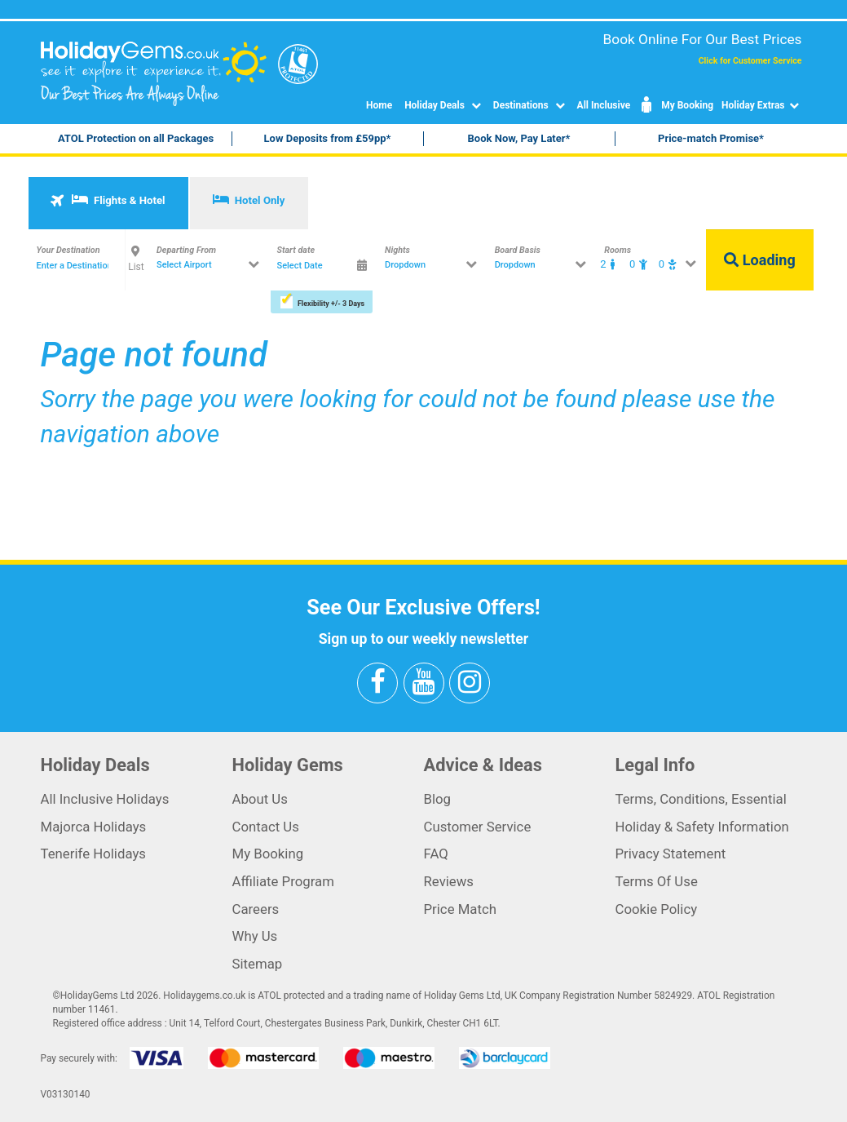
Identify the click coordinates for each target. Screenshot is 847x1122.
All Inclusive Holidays (105, 799)
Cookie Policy (656, 909)
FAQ (436, 853)
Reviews (449, 881)
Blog (438, 799)
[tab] (108, 203)
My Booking (675, 105)
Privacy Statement (670, 853)
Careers (256, 909)
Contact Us (265, 826)
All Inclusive (604, 105)
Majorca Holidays (94, 826)
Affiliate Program (283, 881)
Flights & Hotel (107, 200)
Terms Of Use (656, 881)
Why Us (255, 936)
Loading (759, 259)
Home (379, 105)
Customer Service (478, 826)
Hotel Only (249, 199)
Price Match (460, 909)
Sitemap (257, 964)
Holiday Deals (444, 105)
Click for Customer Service (750, 60)
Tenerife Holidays (94, 853)
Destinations (531, 105)
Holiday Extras (761, 105)
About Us (260, 799)
